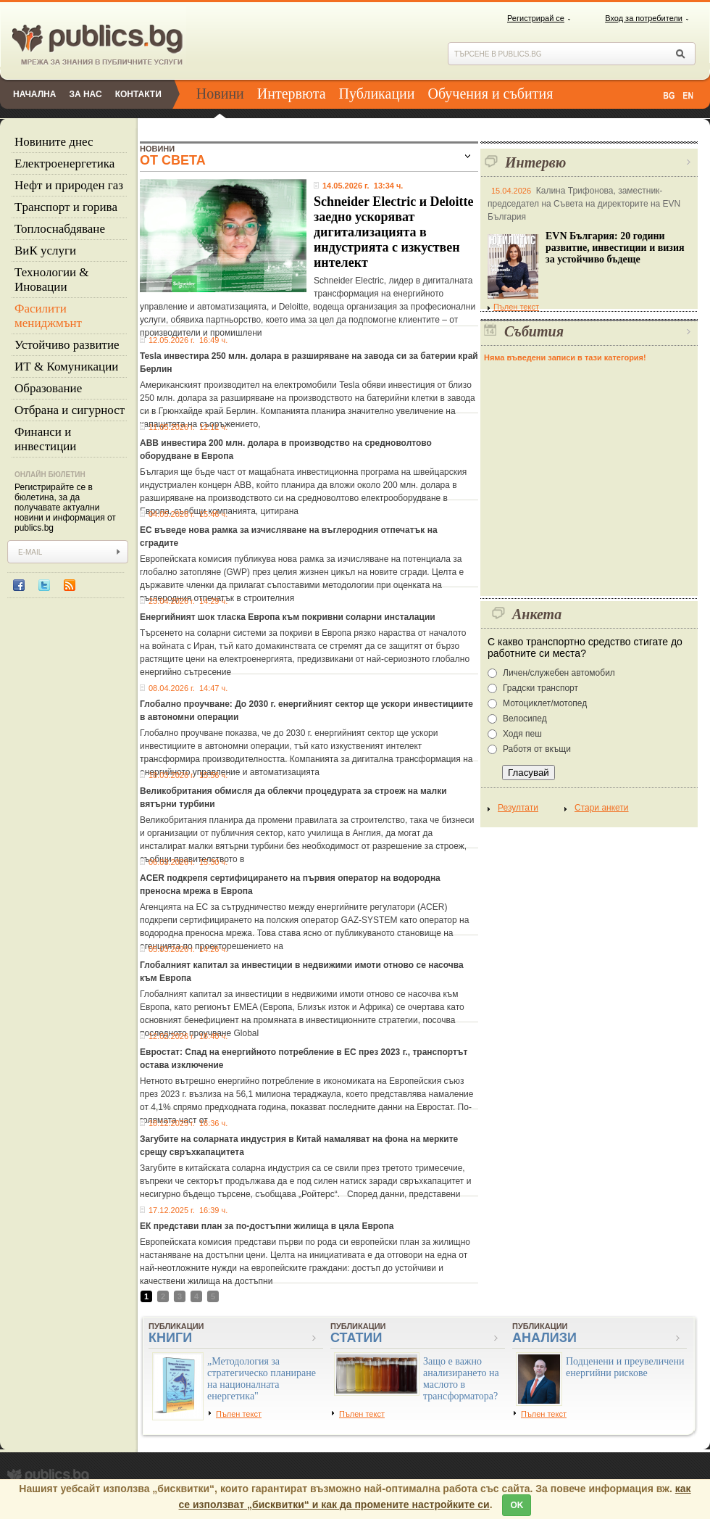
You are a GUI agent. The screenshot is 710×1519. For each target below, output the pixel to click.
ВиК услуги (45, 250)
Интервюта (291, 94)
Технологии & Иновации (51, 279)
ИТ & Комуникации (66, 366)
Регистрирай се (535, 18)
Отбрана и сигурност (69, 410)
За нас (85, 94)
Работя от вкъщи (537, 749)
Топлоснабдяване (59, 229)
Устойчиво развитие (67, 345)
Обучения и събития (491, 94)
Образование (48, 388)
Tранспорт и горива (65, 207)
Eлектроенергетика (64, 163)
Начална (34, 94)
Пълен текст (513, 306)
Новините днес (53, 142)
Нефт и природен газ (68, 185)
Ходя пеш (522, 734)
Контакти (138, 94)
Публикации (377, 94)
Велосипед (525, 718)
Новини (220, 94)
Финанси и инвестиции (45, 439)
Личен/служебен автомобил (559, 673)
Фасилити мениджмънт (48, 316)
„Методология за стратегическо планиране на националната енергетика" (261, 1379)
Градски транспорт (540, 688)
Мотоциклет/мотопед (545, 703)
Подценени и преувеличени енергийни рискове (625, 1367)
